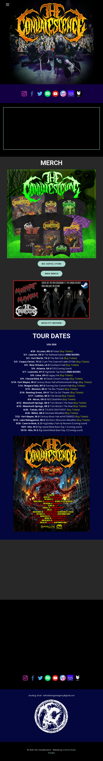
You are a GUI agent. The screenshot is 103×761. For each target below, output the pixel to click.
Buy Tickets (71, 413)
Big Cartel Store (51, 263)
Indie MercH (51, 273)
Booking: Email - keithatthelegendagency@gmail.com (52, 695)
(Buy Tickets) (66, 351)
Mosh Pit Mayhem (51, 323)
